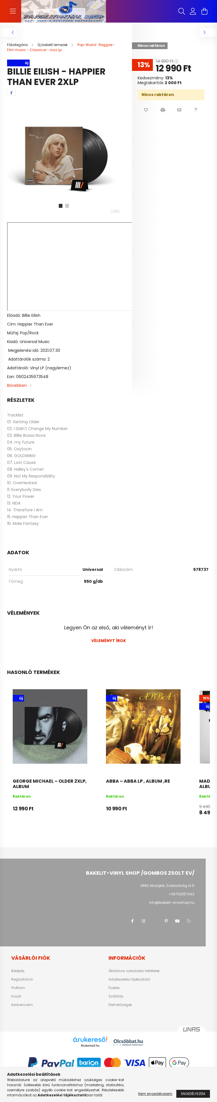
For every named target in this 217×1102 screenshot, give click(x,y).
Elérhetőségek (120, 1005)
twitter (154, 921)
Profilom (18, 988)
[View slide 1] (60, 206)
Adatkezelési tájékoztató (129, 979)
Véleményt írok (108, 640)
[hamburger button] (12, 11)
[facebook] (11, 93)
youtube (177, 921)
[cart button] (204, 11)
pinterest (166, 921)
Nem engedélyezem (155, 1093)
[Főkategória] (18, 44)
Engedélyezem (193, 1093)
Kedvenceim (22, 1005)
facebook (132, 921)
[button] (145, 110)
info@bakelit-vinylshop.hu (171, 902)
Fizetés (114, 988)
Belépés (18, 971)
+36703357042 (181, 894)
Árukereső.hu (90, 1045)
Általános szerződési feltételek (134, 971)
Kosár (16, 996)
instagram (143, 921)
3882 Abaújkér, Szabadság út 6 (167, 885)
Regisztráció (22, 979)
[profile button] (193, 11)
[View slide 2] (67, 206)
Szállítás (115, 996)
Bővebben (17, 385)
